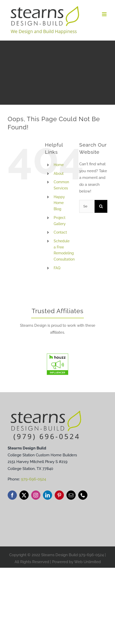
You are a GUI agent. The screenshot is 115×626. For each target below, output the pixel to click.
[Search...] (87, 206)
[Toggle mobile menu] (104, 14)
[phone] (82, 495)
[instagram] (35, 495)
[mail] (71, 495)
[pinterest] (59, 495)
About (59, 173)
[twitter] (24, 495)
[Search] (101, 206)
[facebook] (12, 495)
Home (59, 165)
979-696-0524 (33, 479)
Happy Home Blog (59, 203)
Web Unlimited (87, 562)
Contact (60, 232)
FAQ (57, 268)
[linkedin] (47, 495)
